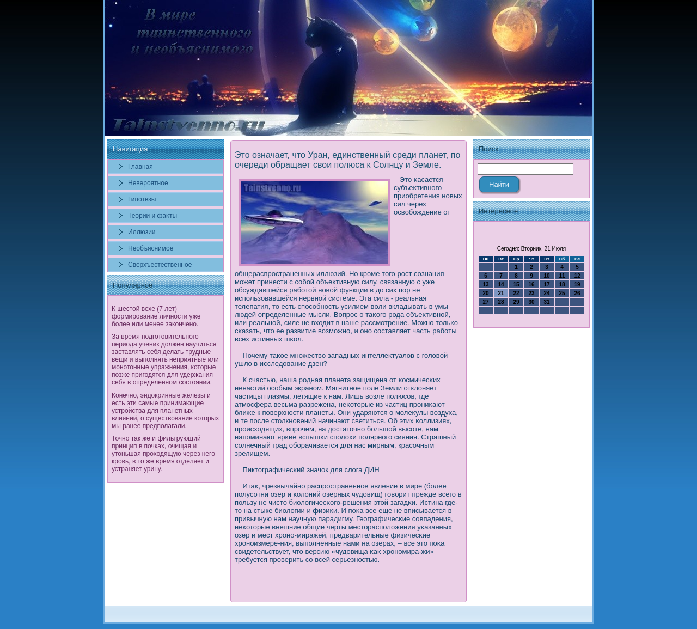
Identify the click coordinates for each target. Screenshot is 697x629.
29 (516, 302)
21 (501, 293)
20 (485, 293)
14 (501, 285)
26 (577, 293)
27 (485, 302)
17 (546, 285)
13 (485, 285)
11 (562, 276)
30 (531, 302)
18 (562, 285)
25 (562, 293)
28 (501, 302)
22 (516, 293)
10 (546, 276)
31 (546, 302)
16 (531, 285)
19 (577, 285)
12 (577, 276)
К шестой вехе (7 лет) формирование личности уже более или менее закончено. (156, 316)
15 (516, 285)
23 (531, 293)
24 (546, 293)
